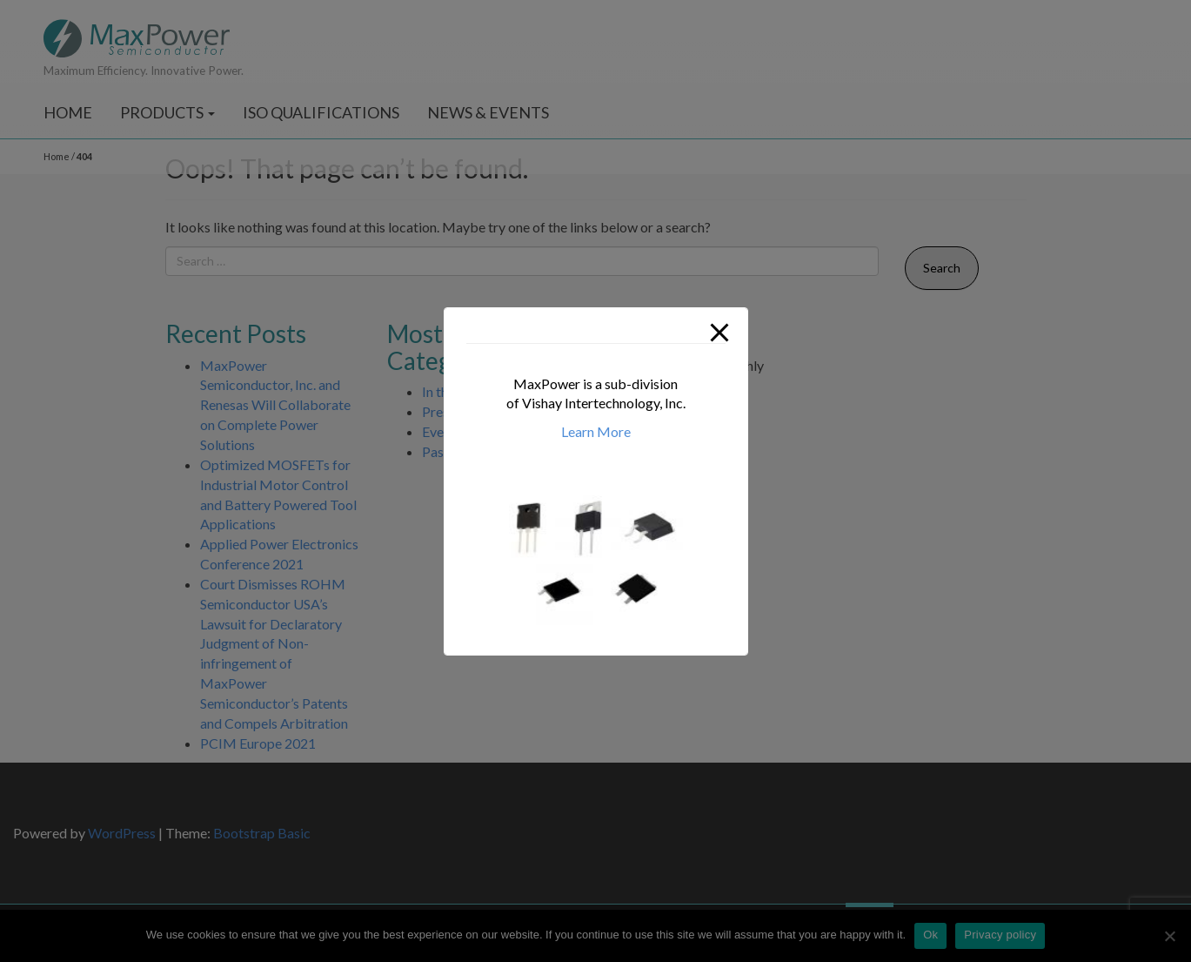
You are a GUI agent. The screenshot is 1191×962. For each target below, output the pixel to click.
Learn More (596, 431)
